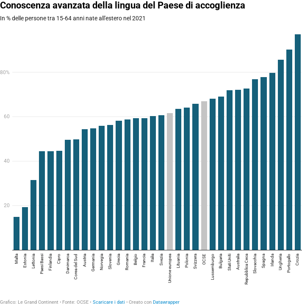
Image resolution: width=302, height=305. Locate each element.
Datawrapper (166, 302)
